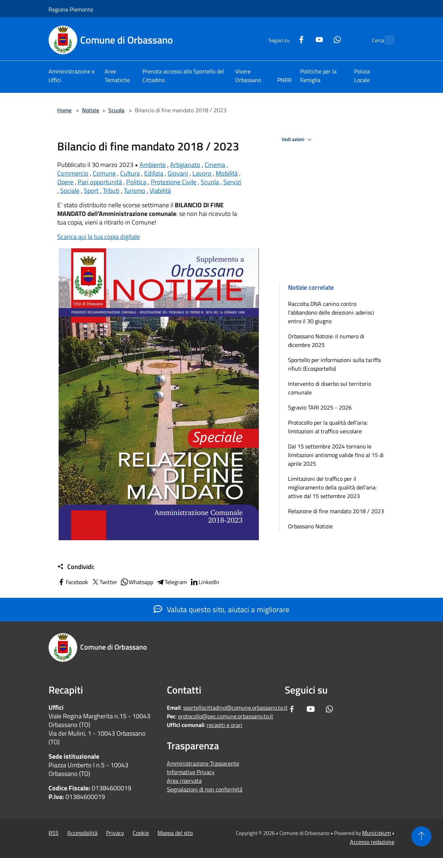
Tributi (111, 190)
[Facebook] (286, 39)
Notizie (90, 110)
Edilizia (153, 173)
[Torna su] (421, 836)
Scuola (116, 110)
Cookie (141, 832)
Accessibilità (82, 832)
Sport (91, 190)
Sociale (69, 190)
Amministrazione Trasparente (203, 763)
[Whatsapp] (322, 39)
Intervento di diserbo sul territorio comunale (329, 388)
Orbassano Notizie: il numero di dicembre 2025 (326, 340)
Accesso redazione (372, 841)
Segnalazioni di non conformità (204, 789)
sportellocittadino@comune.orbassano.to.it (235, 707)
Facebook (72, 582)
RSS (54, 832)
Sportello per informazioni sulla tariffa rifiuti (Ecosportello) (334, 364)
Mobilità (227, 173)
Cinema (215, 165)
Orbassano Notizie (310, 526)
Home (64, 110)
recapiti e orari (224, 725)
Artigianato (185, 165)
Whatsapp (136, 582)
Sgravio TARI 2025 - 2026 (320, 407)
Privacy (115, 832)
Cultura (130, 173)
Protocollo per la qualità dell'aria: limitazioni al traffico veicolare (327, 426)
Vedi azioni (298, 139)
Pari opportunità (100, 182)
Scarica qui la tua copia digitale (98, 236)
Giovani (178, 173)
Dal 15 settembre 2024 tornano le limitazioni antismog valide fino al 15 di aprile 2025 (336, 455)
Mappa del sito (175, 832)
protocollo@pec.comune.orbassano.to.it (225, 716)
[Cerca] (385, 40)
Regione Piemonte (71, 9)
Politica (136, 182)
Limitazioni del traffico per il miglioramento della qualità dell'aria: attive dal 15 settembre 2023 (332, 487)
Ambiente (153, 165)
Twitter (104, 582)
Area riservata (184, 780)
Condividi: (75, 567)
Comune (104, 173)
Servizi (232, 182)
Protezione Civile (173, 182)
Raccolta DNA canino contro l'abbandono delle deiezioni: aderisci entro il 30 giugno (331, 312)
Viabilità (160, 190)
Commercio (72, 173)
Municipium (376, 832)
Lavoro (201, 173)
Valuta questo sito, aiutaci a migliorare (221, 609)
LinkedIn (204, 582)
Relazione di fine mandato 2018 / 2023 (336, 511)
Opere (65, 182)
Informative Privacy (191, 772)
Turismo (134, 190)
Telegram (171, 582)
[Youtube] (304, 39)
